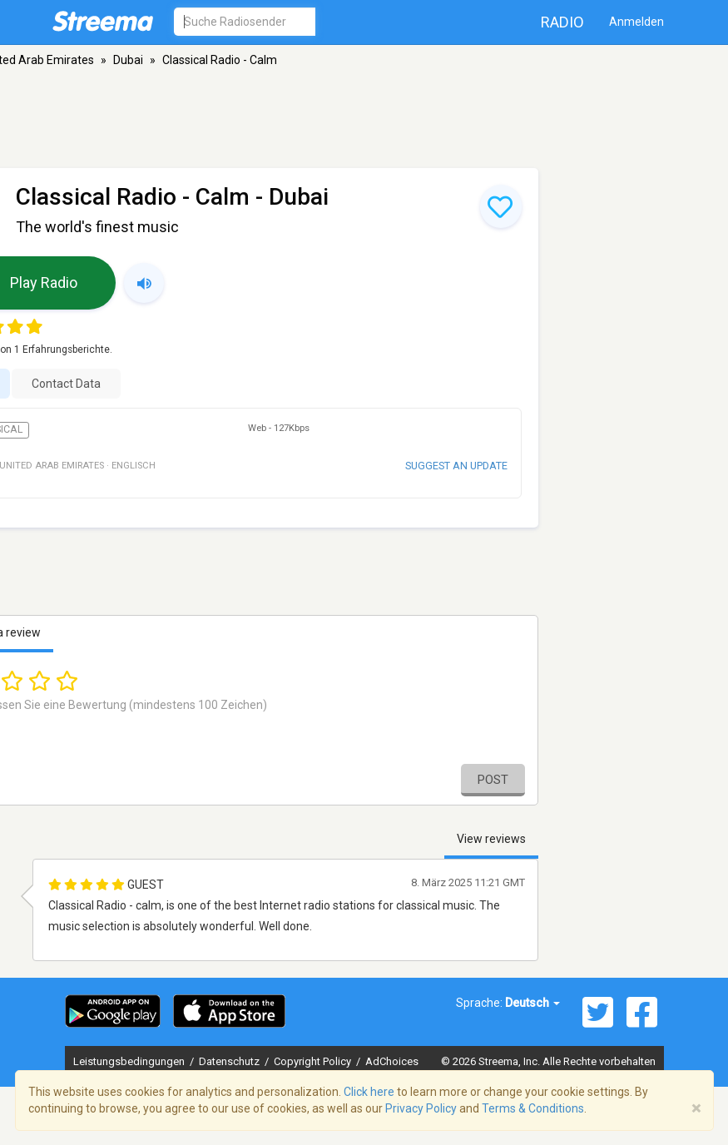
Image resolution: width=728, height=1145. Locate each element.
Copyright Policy (314, 1061)
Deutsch (532, 1002)
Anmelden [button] (636, 21)
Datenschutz (230, 1061)
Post (493, 779)
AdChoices (391, 1061)
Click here (369, 1091)
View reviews (491, 838)
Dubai (128, 60)
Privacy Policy (421, 1108)
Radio (562, 22)
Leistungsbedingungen (130, 1061)
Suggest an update (456, 465)
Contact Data (66, 383)
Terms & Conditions (533, 1108)
